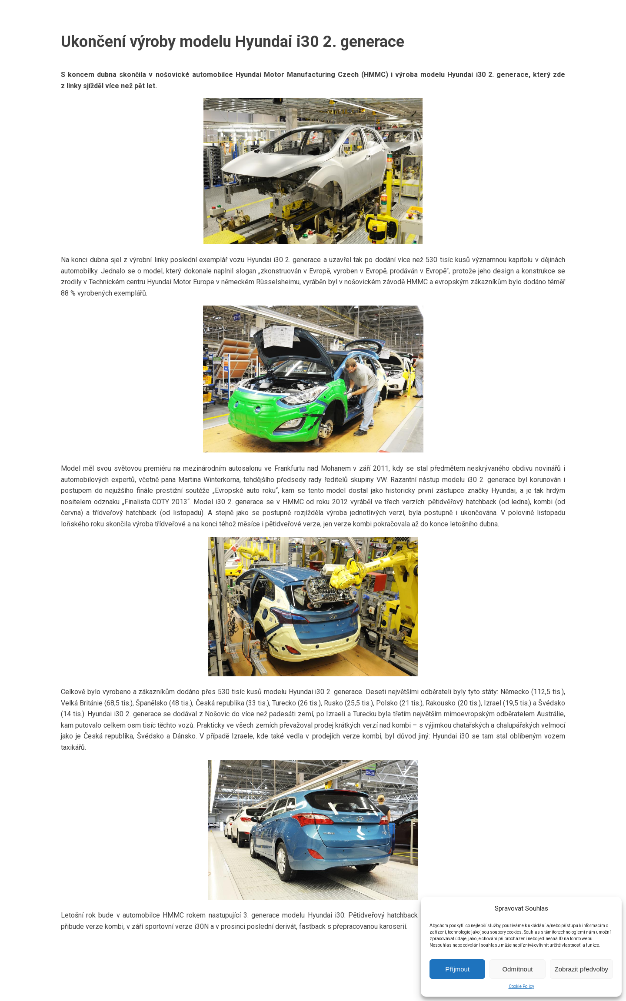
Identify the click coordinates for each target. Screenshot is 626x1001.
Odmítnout (517, 969)
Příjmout (457, 969)
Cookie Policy (521, 986)
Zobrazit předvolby (581, 969)
